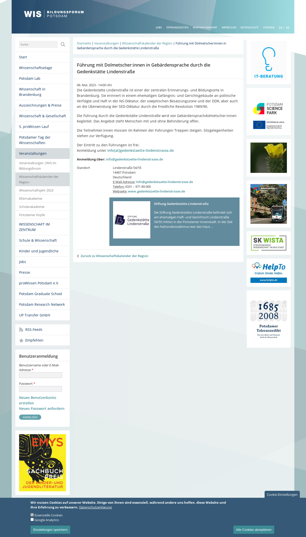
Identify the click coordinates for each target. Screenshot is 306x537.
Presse (24, 272)
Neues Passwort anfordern (41, 408)
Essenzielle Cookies (48, 519)
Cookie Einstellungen (282, 498)
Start (23, 57)
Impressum (229, 27)
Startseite (84, 43)
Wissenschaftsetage (35, 67)
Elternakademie (30, 198)
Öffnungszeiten (177, 27)
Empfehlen (34, 340)
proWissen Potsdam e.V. (39, 283)
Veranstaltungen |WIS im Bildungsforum (37, 166)
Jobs (159, 27)
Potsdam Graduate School (40, 293)
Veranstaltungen (33, 153)
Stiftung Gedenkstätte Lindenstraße (181, 203)
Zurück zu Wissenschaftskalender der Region (114, 256)
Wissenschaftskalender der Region (39, 179)
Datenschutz (250, 27)
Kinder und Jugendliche (39, 251)
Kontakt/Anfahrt (205, 27)
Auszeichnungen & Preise (40, 105)
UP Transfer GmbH (34, 315)
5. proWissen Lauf (34, 126)
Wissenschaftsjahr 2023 (36, 190)
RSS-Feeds (33, 329)
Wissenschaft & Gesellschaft (42, 116)
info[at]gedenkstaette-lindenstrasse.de (140, 150)
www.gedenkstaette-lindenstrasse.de (156, 191)
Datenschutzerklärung (95, 511)
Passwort (27, 383)
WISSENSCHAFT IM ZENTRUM (34, 227)
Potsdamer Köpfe (32, 215)
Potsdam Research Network (42, 304)
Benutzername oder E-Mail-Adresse (39, 367)
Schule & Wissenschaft (38, 240)
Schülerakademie (31, 206)
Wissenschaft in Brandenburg (32, 92)
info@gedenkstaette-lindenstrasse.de (134, 159)
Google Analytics (46, 524)
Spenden (269, 27)
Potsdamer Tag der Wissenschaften (35, 140)
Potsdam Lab (29, 78)
